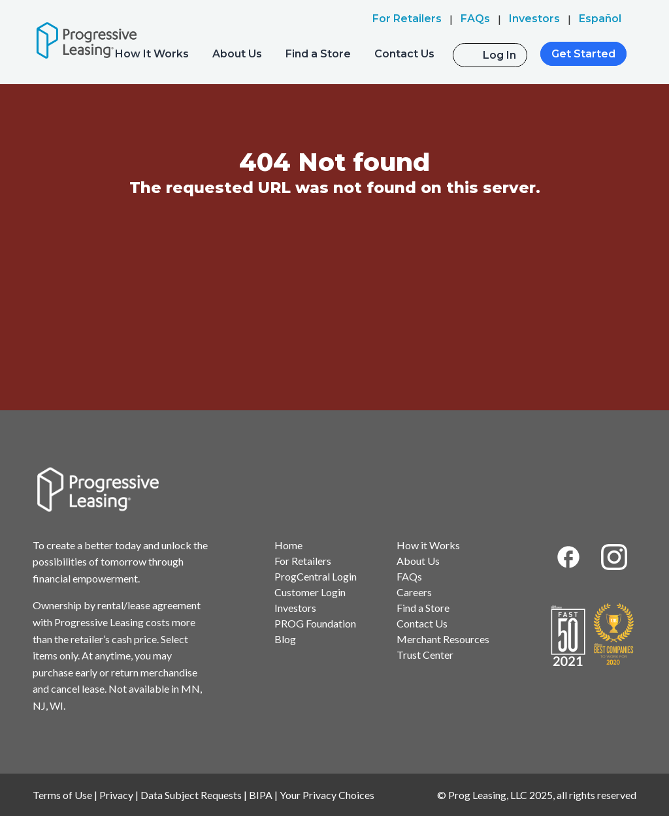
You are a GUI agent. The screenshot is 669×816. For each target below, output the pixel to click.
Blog (285, 639)
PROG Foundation (315, 623)
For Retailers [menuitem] (407, 18)
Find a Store (318, 54)
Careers (414, 592)
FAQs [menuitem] (475, 18)
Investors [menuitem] (534, 18)
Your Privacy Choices (327, 795)
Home (288, 545)
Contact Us (404, 54)
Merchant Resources (443, 639)
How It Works (152, 54)
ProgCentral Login (315, 576)
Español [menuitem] (600, 18)
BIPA (260, 795)
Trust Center (425, 654)
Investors (295, 607)
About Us (237, 54)
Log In (499, 55)
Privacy (116, 795)
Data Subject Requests (191, 795)
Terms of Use (62, 795)
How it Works (428, 545)
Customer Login (310, 592)
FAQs (409, 576)
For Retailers (302, 560)
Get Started (583, 54)
